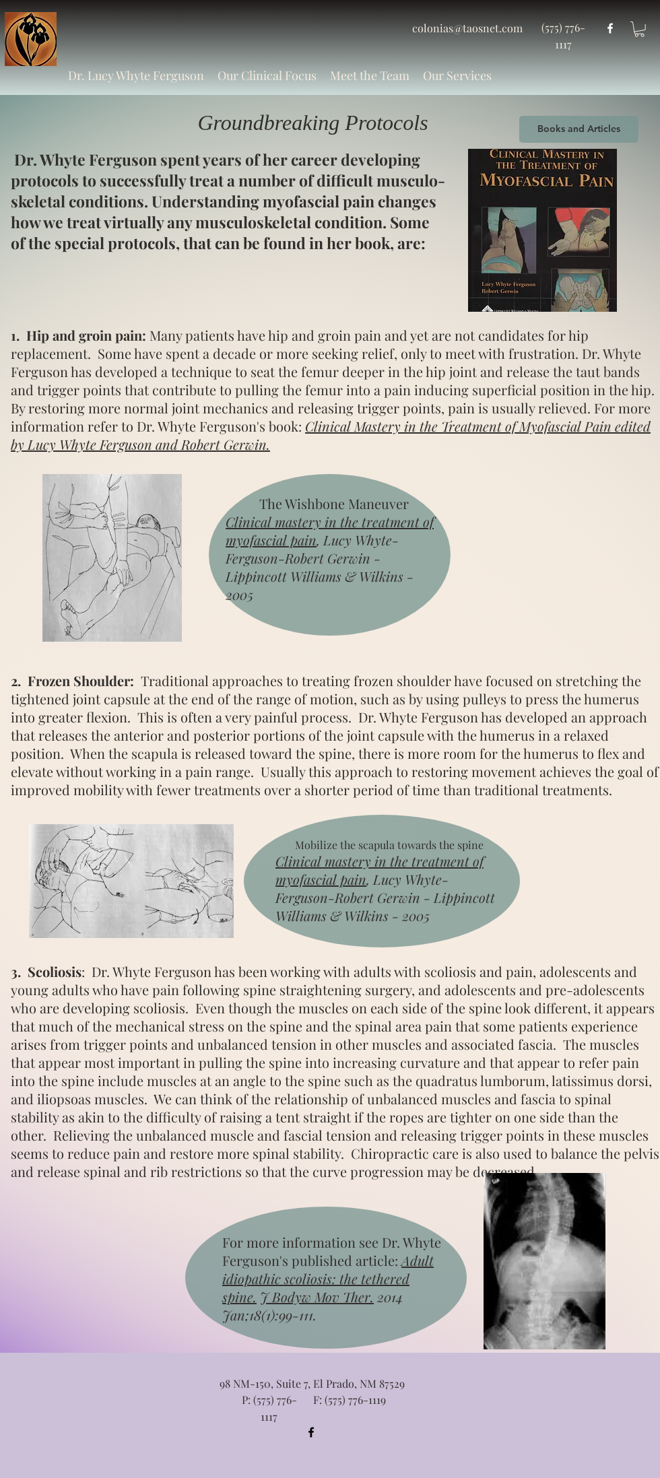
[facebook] (610, 28)
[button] (267, 75)
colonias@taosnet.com (467, 28)
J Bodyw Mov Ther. (317, 1296)
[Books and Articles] (578, 129)
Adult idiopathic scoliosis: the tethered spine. (328, 1278)
